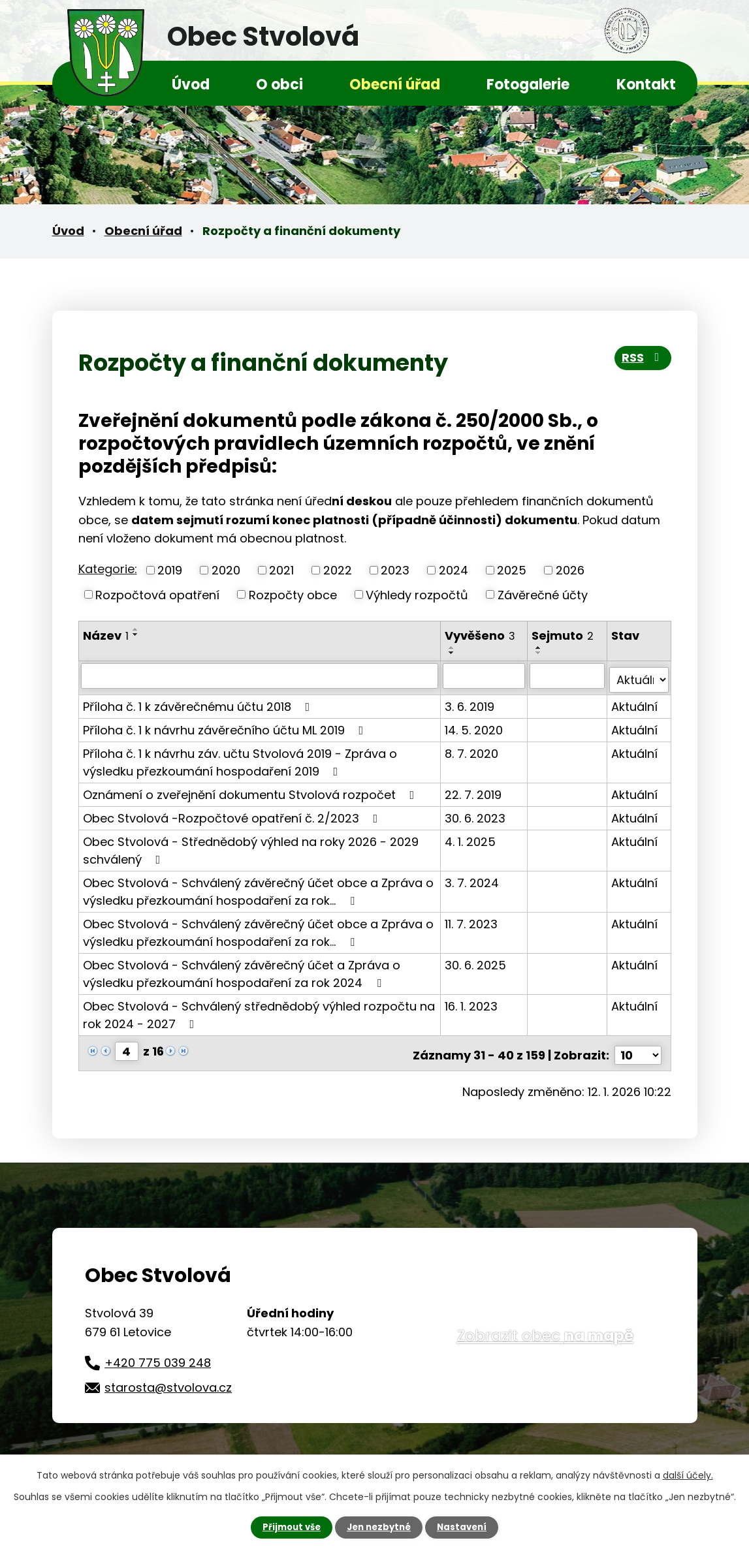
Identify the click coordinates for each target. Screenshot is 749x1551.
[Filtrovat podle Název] (260, 675)
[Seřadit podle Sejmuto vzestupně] (539, 647)
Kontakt (646, 84)
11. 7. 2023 (471, 919)
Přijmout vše (288, 1526)
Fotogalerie (527, 84)
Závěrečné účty (543, 594)
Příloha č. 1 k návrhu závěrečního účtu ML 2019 (226, 725)
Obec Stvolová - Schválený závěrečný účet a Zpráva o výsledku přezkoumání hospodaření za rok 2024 (241, 969)
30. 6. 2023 (475, 814)
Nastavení (466, 1526)
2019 (169, 570)
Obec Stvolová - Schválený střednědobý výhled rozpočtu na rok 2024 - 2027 (259, 1010)
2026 (570, 570)
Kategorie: (107, 569)
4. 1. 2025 (470, 837)
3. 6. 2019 (470, 702)
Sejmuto (563, 635)
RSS (640, 361)
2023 (395, 570)
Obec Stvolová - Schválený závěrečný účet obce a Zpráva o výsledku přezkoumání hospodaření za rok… (258, 887)
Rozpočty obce (293, 594)
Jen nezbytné (379, 1526)
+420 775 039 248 (157, 1354)
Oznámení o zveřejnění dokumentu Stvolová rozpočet (251, 790)
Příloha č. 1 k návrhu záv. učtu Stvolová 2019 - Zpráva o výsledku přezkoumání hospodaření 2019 (240, 758)
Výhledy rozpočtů (417, 594)
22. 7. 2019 (473, 790)
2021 (281, 570)
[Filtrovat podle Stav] (639, 675)
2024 (453, 570)
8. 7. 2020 (472, 749)
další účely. (688, 1474)
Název (106, 635)
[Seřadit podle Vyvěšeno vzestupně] (452, 647)
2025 (511, 570)
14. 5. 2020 (474, 725)
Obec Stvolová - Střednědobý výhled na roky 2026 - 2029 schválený (251, 846)
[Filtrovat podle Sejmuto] (567, 675)
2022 (337, 570)
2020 (226, 570)
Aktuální (635, 702)
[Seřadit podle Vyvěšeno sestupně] (452, 652)
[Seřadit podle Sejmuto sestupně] (539, 652)
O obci (279, 84)
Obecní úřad (394, 84)
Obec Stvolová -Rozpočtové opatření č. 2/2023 (233, 814)
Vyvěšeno (480, 635)
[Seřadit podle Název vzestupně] (136, 629)
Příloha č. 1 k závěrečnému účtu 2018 (199, 702)
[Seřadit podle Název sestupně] (136, 634)
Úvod (191, 84)
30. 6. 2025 (476, 960)
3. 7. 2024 (472, 878)
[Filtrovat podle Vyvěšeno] (484, 675)
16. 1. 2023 (471, 1002)
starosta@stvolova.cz (168, 1378)
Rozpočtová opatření (157, 594)
